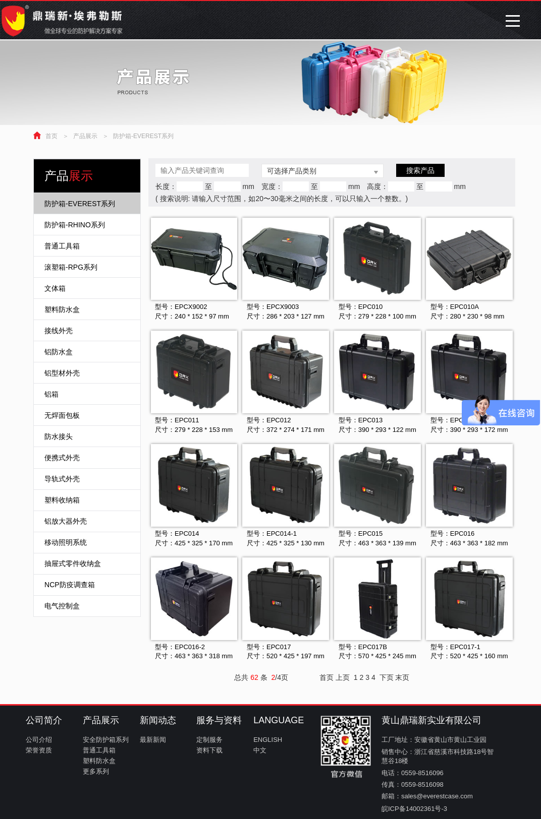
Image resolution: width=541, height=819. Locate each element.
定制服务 (209, 739)
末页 (402, 677)
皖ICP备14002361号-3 (414, 808)
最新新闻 (153, 739)
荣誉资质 (39, 750)
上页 (343, 677)
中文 (259, 750)
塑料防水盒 (99, 761)
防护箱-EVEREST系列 (143, 136)
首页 (51, 136)
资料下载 (209, 750)
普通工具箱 (99, 750)
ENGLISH (267, 739)
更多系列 (96, 771)
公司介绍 (39, 739)
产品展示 (85, 136)
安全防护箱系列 (106, 739)
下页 (387, 677)
